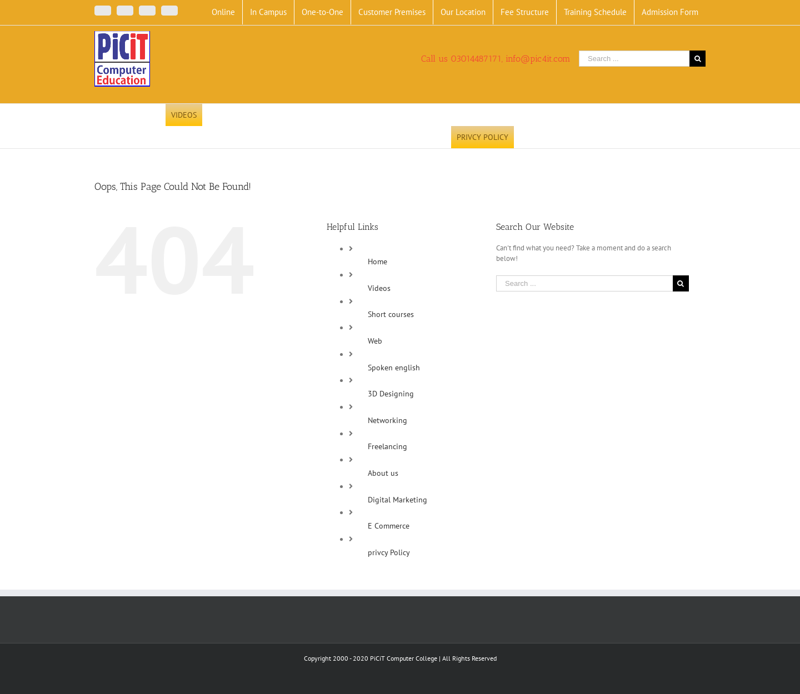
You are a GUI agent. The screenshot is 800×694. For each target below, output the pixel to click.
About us (383, 473)
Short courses (391, 314)
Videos (379, 288)
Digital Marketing (397, 500)
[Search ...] (634, 59)
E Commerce (388, 526)
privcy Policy (389, 552)
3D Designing (391, 394)
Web (375, 341)
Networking (387, 420)
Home (377, 261)
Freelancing (387, 446)
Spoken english (394, 368)
